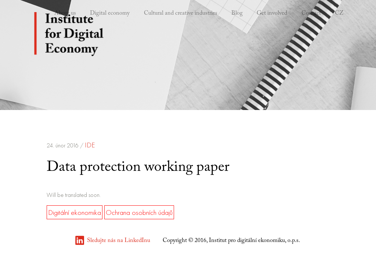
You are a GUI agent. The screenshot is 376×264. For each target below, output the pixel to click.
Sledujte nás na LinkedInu (118, 240)
